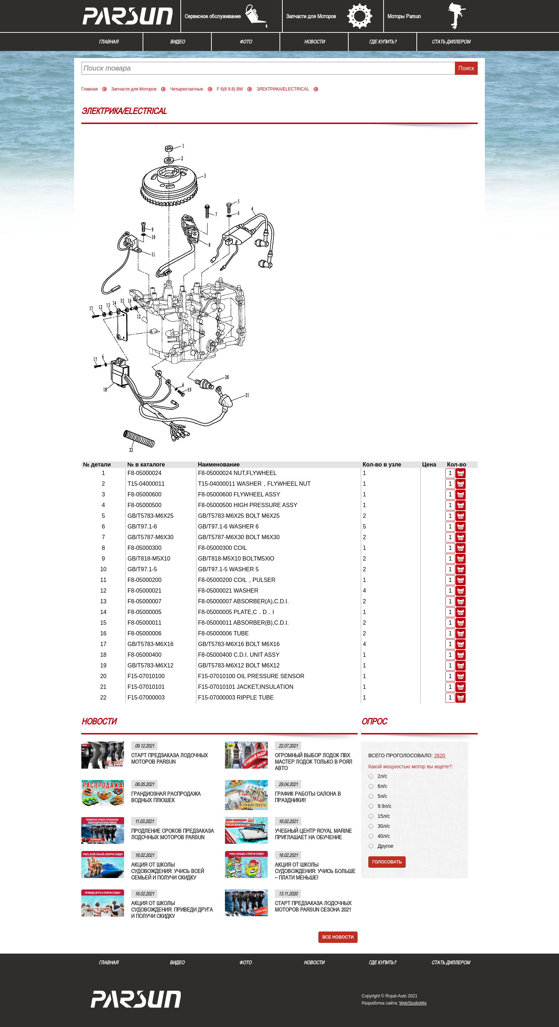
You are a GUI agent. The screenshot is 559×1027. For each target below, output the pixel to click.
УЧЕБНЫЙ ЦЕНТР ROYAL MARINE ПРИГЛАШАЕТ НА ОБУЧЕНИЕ (313, 833)
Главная (108, 42)
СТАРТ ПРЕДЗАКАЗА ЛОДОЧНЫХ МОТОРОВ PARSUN (169, 758)
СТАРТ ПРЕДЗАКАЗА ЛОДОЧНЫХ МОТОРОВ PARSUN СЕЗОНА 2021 (313, 906)
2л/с (382, 776)
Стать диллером (451, 42)
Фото (246, 42)
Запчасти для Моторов (311, 16)
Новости (314, 42)
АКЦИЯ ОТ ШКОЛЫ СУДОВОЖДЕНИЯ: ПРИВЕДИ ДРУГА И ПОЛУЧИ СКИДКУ (172, 909)
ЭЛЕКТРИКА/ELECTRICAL (283, 89)
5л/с (382, 796)
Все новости (338, 937)
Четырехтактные (186, 89)
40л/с (384, 836)
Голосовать (387, 862)
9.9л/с (384, 806)
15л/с (384, 816)
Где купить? (382, 42)
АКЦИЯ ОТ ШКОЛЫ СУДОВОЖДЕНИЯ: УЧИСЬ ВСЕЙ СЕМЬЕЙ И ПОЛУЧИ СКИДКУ (167, 871)
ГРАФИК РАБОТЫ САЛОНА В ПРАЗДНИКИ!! (308, 796)
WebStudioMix (413, 1003)
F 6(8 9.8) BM (230, 89)
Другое (385, 846)
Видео (177, 42)
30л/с (384, 826)
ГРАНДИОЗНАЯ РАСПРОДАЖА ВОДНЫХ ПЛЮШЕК (166, 796)
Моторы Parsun (404, 16)
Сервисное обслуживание (213, 16)
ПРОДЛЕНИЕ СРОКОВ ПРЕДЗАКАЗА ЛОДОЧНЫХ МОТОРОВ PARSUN (172, 833)
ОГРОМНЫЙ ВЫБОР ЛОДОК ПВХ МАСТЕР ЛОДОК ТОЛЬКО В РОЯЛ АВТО (313, 761)
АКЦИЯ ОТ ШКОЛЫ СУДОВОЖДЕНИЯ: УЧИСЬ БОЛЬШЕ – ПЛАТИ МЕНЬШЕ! (315, 871)
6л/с (382, 786)
